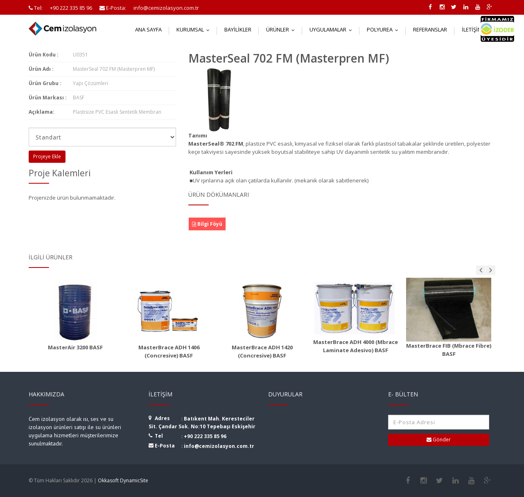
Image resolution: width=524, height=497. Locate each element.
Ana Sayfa (148, 29)
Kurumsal (194, 29)
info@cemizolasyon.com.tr (219, 446)
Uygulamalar (332, 29)
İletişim (477, 29)
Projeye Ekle (47, 156)
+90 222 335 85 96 (205, 436)
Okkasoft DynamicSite (123, 480)
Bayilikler (237, 29)
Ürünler (282, 29)
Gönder (439, 439)
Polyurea (384, 29)
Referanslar (430, 29)
